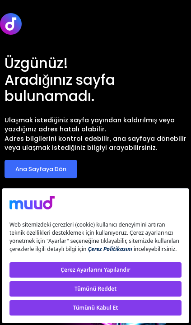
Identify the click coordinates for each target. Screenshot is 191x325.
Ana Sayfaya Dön (40, 169)
